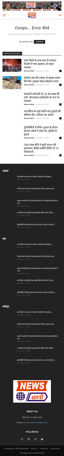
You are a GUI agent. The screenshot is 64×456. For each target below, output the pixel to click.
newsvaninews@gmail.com (37, 422)
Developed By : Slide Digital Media (16, 449)
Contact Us (44, 449)
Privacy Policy (55, 449)
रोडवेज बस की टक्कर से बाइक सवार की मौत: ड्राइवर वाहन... (36, 189)
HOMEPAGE (39, 42)
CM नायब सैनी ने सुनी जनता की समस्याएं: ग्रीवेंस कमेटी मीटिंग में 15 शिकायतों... (41, 148)
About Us (34, 449)
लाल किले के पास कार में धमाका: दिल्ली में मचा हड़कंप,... (35, 177)
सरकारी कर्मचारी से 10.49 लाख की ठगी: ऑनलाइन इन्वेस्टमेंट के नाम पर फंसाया (41, 97)
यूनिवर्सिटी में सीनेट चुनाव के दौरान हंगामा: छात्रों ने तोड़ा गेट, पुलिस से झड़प (41, 131)
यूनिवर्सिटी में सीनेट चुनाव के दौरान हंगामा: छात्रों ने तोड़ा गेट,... (36, 225)
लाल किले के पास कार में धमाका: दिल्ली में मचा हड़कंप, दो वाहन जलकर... (40, 64)
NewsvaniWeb (29, 71)
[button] (4, 15)
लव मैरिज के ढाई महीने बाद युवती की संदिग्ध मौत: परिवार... (36, 213)
